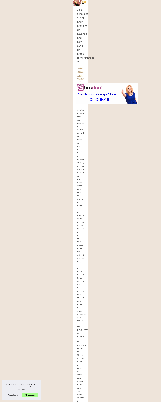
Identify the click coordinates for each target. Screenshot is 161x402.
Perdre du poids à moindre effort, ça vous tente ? (124, 280)
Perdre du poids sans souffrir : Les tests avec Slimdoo (81, 371)
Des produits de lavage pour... (31, 71)
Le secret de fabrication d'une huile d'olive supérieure (81, 360)
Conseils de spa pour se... (30, 104)
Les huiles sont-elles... (28, 57)
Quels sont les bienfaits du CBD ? (66, 336)
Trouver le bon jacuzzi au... (30, 131)
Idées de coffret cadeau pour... (31, 108)
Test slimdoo (56, 76)
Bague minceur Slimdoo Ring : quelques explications (81, 374)
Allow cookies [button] (30, 395)
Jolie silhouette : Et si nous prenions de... (88, 76)
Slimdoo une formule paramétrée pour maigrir (78, 389)
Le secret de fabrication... (29, 85)
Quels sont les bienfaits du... (30, 81)
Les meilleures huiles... (28, 76)
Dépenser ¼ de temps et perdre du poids (77, 385)
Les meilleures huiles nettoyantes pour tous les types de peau (80, 314)
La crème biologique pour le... (31, 145)
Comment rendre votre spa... (30, 99)
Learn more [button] (21, 390)
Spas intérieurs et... (27, 136)
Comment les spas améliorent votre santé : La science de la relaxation (87, 364)
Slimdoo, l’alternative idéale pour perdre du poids (67, 280)
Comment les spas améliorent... (31, 90)
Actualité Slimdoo (67, 76)
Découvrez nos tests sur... (30, 62)
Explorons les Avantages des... (31, 127)
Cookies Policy (47, 395)
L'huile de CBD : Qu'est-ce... (30, 141)
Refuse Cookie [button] (13, 395)
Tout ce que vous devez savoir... (32, 113)
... (97, 304)
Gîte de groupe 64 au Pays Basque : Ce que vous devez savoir (84, 367)
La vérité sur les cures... (29, 117)
